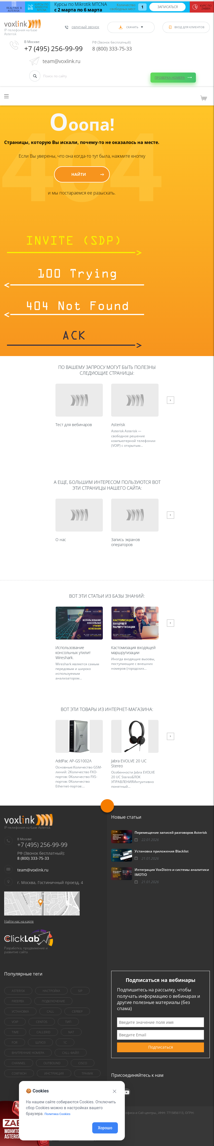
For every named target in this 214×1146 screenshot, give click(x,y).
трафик (87, 1073)
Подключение (53, 1001)
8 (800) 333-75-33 (112, 48)
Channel (19, 1063)
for (15, 1042)
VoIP (15, 1022)
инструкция (54, 1073)
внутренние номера (28, 1053)
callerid (43, 1032)
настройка (51, 991)
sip (80, 991)
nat (71, 1032)
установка (20, 1011)
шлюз (40, 1042)
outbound (51, 1063)
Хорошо (105, 1128)
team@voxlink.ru (62, 61)
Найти (78, 174)
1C (65, 1042)
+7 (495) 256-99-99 (53, 48)
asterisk (18, 991)
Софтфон (19, 1073)
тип (68, 1022)
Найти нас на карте (19, 921)
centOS (41, 1022)
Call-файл (70, 1053)
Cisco (82, 1063)
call (50, 1011)
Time (15, 1032)
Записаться (167, 6)
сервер (77, 1011)
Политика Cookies (57, 1114)
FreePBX (18, 1001)
